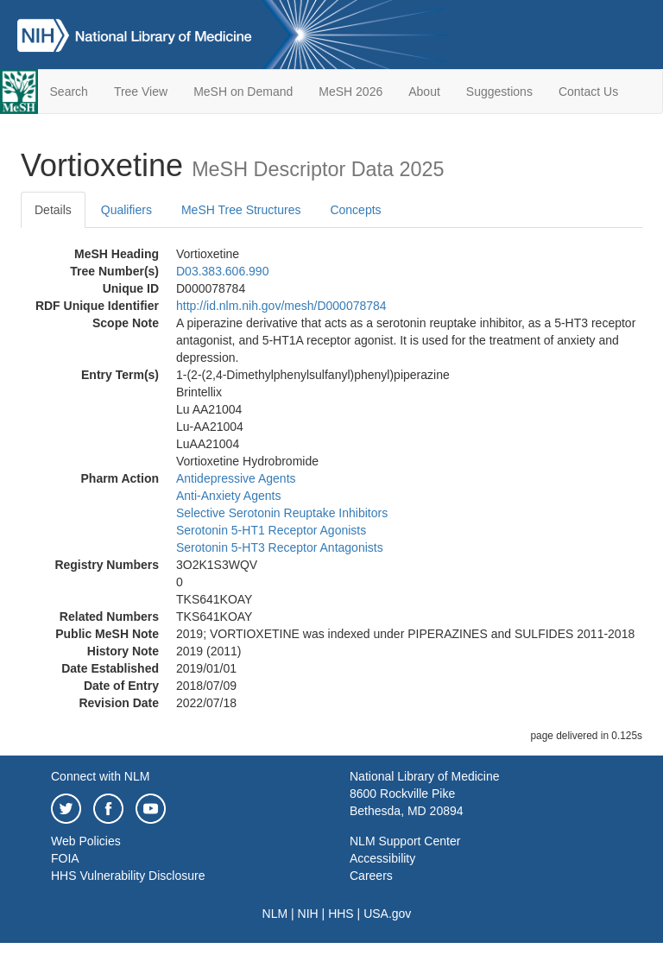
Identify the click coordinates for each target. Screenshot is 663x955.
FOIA (65, 858)
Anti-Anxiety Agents (228, 496)
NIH (308, 913)
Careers (371, 875)
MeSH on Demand (243, 91)
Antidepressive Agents (236, 478)
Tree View (140, 91)
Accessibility (382, 858)
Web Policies (86, 841)
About (424, 91)
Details (53, 210)
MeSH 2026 (350, 91)
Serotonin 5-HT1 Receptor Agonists (271, 530)
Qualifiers (126, 210)
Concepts (355, 210)
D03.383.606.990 (222, 271)
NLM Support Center (405, 841)
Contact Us (588, 91)
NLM (275, 913)
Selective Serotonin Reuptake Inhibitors (282, 513)
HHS (341, 913)
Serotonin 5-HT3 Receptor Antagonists (279, 547)
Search (69, 91)
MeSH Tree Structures (241, 210)
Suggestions (499, 91)
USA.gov (387, 913)
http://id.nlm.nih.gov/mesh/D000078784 (281, 306)
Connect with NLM (100, 776)
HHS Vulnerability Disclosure (128, 875)
